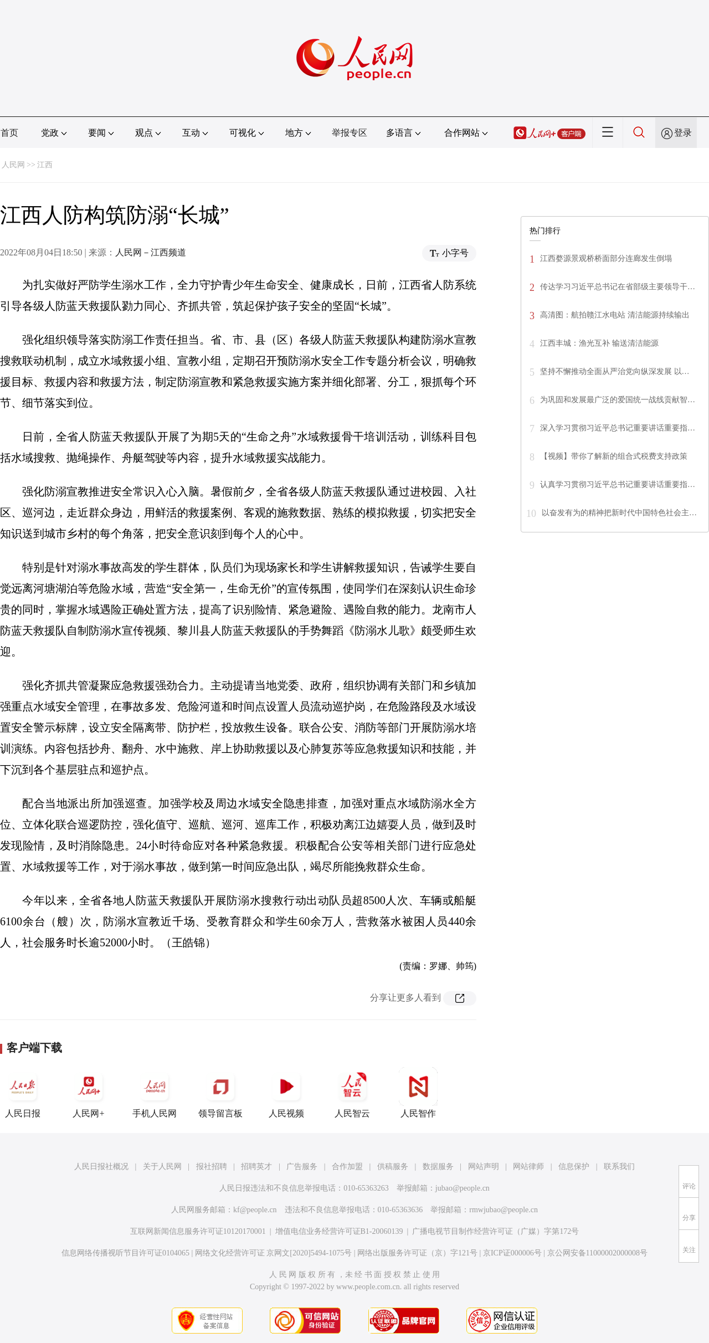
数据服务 (438, 1166)
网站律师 (528, 1166)
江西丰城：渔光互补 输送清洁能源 (599, 343)
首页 (9, 132)
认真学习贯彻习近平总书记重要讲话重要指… (617, 484)
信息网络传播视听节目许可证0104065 (125, 1253)
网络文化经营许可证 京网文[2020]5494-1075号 (273, 1253)
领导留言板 (220, 1092)
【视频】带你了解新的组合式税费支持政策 (613, 456)
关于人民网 (162, 1166)
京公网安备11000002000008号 (597, 1253)
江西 (45, 165)
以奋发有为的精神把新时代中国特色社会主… (619, 513)
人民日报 (22, 1092)
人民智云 (352, 1092)
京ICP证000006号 (512, 1253)
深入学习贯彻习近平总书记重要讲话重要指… (617, 428)
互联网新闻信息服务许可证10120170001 (198, 1231)
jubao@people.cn (462, 1188)
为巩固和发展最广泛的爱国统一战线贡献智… (617, 400)
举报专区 (349, 132)
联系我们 (619, 1166)
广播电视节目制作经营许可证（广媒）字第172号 (495, 1231)
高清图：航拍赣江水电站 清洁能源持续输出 (615, 315)
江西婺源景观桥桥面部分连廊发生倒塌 (606, 258)
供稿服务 (392, 1166)
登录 (683, 132)
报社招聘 (211, 1166)
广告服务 (301, 1166)
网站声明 (483, 1166)
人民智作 (418, 1092)
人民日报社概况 (101, 1166)
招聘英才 (256, 1166)
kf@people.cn (255, 1210)
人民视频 (286, 1092)
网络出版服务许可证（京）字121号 (417, 1253)
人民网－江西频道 (150, 252)
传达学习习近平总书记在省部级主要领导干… (617, 287)
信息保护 (573, 1166)
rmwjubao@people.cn (503, 1210)
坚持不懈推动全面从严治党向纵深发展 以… (615, 371)
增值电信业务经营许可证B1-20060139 (339, 1231)
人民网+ (88, 1092)
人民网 (13, 165)
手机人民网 (154, 1092)
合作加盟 (347, 1166)
